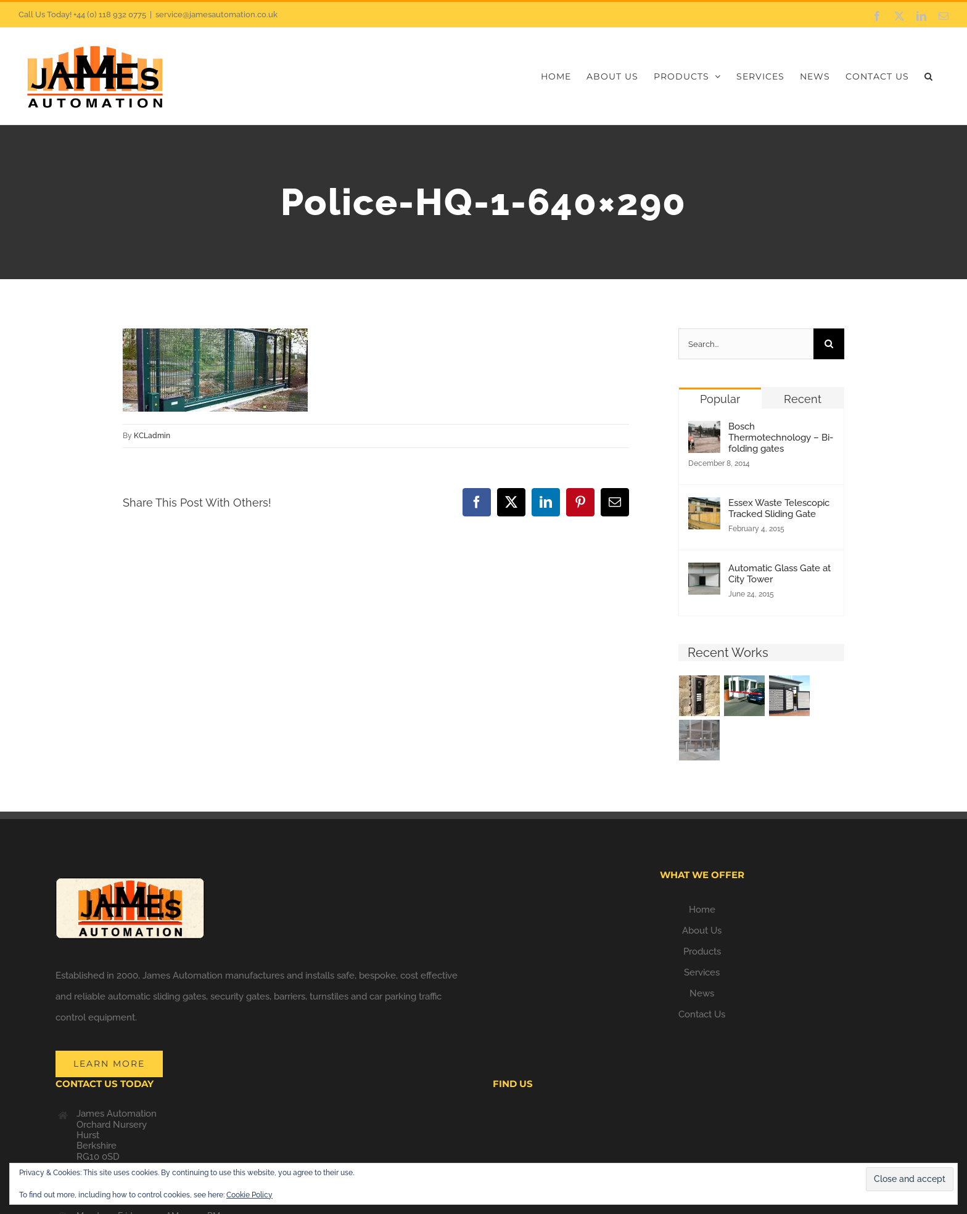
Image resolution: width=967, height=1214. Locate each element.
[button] (928, 76)
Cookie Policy (249, 1195)
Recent (802, 399)
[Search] (828, 343)
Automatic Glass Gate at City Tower (779, 574)
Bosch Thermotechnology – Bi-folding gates (780, 437)
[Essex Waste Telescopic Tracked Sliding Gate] (704, 507)
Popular (720, 399)
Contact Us (701, 1014)
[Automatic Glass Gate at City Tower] (704, 573)
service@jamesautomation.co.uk (216, 14)
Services (702, 972)
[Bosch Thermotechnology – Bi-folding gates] (704, 431)
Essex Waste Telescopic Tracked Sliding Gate (778, 508)
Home (702, 909)
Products (702, 951)
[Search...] (745, 343)
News (701, 993)
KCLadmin (152, 435)
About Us (702, 930)
